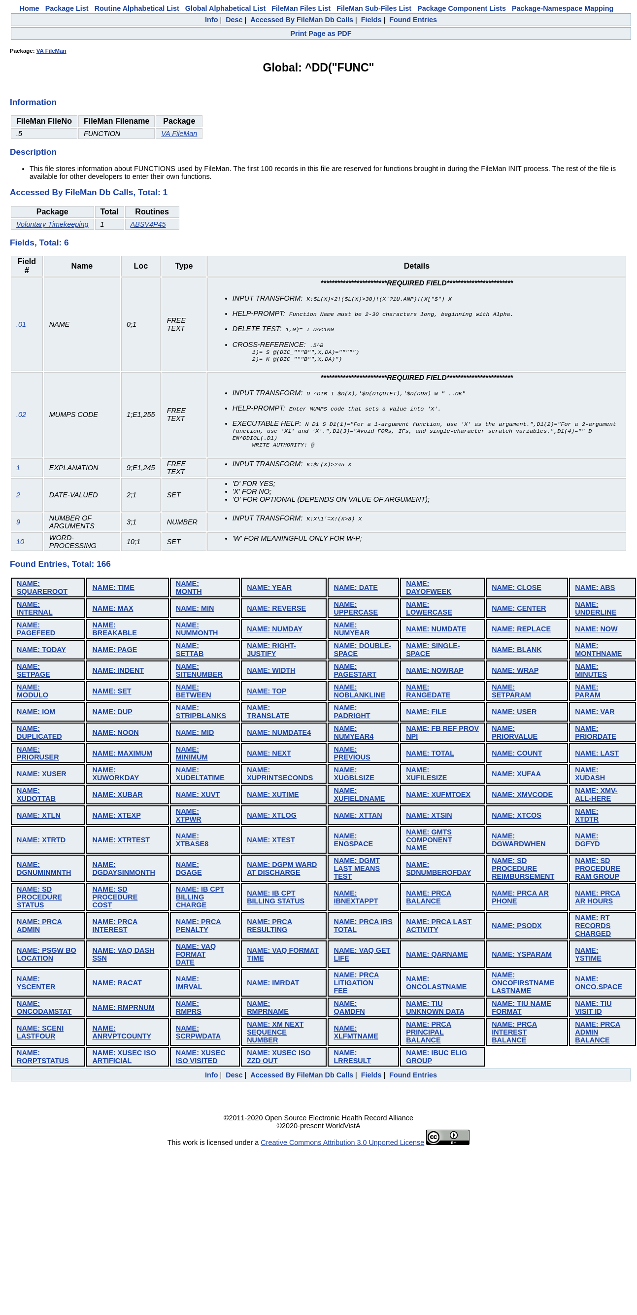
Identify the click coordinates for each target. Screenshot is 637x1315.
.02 (21, 415)
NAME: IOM (36, 713)
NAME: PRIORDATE (595, 734)
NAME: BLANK (517, 651)
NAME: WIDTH (271, 672)
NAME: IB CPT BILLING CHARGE (200, 898)
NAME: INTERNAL (35, 610)
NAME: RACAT (116, 984)
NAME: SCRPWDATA (198, 1033)
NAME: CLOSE (516, 589)
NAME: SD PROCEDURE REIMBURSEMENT (523, 870)
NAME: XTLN (39, 817)
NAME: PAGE (114, 651)
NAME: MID (195, 734)
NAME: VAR (594, 713)
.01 (21, 324)
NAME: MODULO (32, 692)
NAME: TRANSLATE (268, 713)
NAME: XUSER (42, 775)
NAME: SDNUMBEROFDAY (438, 870)
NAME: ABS (595, 589)
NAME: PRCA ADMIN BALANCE (597, 1033)
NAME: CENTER (519, 610)
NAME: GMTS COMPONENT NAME (429, 841)
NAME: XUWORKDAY (115, 775)
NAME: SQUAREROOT (42, 589)
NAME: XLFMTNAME (356, 1033)
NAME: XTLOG (272, 817)
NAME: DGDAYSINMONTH (123, 870)
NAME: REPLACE (521, 630)
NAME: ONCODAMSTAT (44, 1009)
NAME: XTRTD (41, 841)
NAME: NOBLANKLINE (359, 692)
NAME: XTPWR (188, 817)
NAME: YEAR (269, 589)
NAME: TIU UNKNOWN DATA (435, 1009)
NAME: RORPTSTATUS (43, 1058)
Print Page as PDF (321, 33)
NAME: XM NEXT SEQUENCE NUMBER (275, 1033)
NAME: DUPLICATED (39, 734)
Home (29, 8)
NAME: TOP (266, 692)
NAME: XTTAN (358, 817)
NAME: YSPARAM (522, 956)
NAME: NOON (115, 734)
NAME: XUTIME (273, 796)
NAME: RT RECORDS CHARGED (593, 927)
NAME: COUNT (517, 755)
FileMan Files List (301, 8)
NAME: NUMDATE (436, 630)
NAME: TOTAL (430, 755)
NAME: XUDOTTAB (36, 796)
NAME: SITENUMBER (199, 672)
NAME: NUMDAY (274, 630)
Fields (371, 20)
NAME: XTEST (271, 841)
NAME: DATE (355, 589)
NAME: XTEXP (116, 817)
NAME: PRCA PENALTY (198, 927)
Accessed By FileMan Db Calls (301, 20)
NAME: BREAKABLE (114, 630)
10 (20, 543)
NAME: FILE (426, 713)
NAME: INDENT (118, 672)
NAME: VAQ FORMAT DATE (196, 956)
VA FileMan (51, 51)
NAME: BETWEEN (193, 692)
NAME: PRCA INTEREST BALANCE (514, 1033)
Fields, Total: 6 (39, 242)
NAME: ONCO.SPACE (598, 984)
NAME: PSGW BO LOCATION (46, 956)
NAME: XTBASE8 (192, 841)
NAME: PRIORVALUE (514, 734)
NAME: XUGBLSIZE (354, 775)
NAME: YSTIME (588, 956)
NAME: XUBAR (117, 796)
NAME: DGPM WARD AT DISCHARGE (282, 870)
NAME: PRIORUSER (38, 754)
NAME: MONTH (189, 589)
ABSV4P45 (148, 224)
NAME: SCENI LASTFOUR (40, 1033)
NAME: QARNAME (437, 956)
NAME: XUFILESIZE (426, 775)
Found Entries (413, 20)
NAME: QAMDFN (349, 1009)
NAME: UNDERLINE (595, 610)
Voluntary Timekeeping (52, 224)
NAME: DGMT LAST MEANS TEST (357, 870)
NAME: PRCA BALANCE (428, 898)
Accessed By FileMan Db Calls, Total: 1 (89, 192)
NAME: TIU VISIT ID (593, 1009)
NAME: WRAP (515, 672)
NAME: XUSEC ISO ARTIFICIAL (124, 1058)
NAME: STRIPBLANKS (201, 713)
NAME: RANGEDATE (428, 692)
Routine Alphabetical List (137, 8)
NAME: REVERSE (276, 610)
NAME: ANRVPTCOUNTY (121, 1033)
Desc (234, 20)
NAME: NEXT (269, 755)
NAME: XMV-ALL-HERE (596, 796)
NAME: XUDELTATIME (200, 775)
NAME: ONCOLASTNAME (436, 984)
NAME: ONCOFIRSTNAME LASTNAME (523, 984)
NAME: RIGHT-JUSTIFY (271, 651)
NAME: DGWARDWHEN (519, 841)
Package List (67, 8)
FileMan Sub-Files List (373, 8)
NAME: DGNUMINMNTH (44, 870)
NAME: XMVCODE (522, 796)
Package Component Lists (461, 8)
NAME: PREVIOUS (352, 754)
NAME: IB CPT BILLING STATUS (275, 898)
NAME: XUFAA (516, 775)
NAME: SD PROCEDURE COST (114, 898)
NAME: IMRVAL (189, 984)
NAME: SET (111, 692)
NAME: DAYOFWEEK (428, 589)
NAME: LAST (597, 755)
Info (211, 20)
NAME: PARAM (588, 692)
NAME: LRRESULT (352, 1058)
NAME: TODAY (41, 651)
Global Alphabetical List (225, 8)
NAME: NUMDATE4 (279, 734)
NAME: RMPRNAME (268, 1009)
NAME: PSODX (517, 927)
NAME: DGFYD (587, 841)
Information (33, 102)
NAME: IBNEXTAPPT (356, 898)
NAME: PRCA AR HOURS (597, 898)
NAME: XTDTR (587, 817)
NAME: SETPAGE (33, 672)
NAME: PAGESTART (355, 672)
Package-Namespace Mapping (562, 8)
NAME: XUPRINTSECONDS (280, 775)
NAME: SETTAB (190, 651)
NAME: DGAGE (189, 870)
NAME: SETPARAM (511, 692)
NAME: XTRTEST (121, 841)
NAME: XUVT (198, 796)
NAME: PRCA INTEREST (114, 927)
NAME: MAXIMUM (122, 755)
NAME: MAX (112, 610)
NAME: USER (514, 713)
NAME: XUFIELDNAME (359, 796)
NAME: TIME (113, 589)
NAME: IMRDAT (273, 984)
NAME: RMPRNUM (123, 1009)
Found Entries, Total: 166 (60, 565)
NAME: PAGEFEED (36, 630)
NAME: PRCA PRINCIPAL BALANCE (428, 1033)
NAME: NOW (596, 630)
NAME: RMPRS (188, 1009)
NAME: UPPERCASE (356, 610)
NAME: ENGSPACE (353, 841)
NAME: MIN (195, 610)
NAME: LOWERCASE (429, 610)
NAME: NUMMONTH (197, 630)
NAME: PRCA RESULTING (269, 927)
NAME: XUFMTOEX (438, 796)
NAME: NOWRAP (434, 672)
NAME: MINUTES (591, 672)
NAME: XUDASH (590, 775)
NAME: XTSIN (429, 817)
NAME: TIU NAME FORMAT (521, 1009)
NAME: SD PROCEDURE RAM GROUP (597, 870)
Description (33, 152)
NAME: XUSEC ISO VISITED (201, 1058)
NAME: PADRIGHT (352, 713)
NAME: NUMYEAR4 (353, 734)
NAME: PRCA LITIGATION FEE (356, 984)
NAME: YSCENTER (36, 984)
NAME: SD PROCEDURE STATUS (39, 898)
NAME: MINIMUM (192, 754)
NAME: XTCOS (516, 817)
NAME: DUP (112, 713)
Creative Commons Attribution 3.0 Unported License (342, 1144)
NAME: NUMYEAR (351, 630)
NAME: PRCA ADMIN (39, 927)
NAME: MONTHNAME (598, 651)
